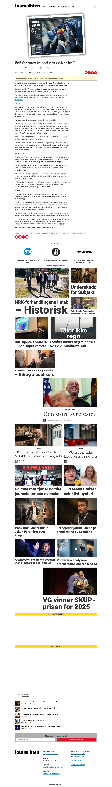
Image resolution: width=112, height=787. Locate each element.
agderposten (19, 233)
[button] (95, 243)
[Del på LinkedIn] (89, 72)
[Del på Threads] (92, 72)
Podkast (52, 7)
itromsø (38, 233)
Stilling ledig (62, 7)
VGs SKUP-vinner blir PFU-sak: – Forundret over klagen (39, 708)
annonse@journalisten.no (51, 774)
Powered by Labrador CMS (56, 784)
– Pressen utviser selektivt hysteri (32, 720)
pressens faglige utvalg (78, 233)
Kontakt (72, 7)
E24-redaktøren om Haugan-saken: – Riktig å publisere (39, 714)
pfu (26, 233)
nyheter (31, 233)
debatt (32, 91)
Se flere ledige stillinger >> (56, 266)
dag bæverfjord (56, 233)
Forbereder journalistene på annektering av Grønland (39, 702)
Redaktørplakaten (79, 756)
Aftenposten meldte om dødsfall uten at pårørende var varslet (42, 726)
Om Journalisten (76, 760)
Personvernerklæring (78, 765)
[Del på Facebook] (86, 72)
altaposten (66, 233)
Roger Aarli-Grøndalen (50, 754)
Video (44, 7)
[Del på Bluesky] (95, 72)
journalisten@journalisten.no (52, 767)
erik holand (45, 233)
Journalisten (19, 100)
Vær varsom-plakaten (78, 754)
